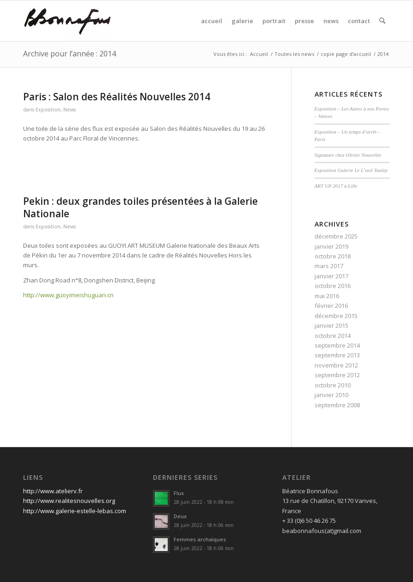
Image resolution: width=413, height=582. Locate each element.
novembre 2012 (336, 365)
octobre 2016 (333, 286)
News (69, 109)
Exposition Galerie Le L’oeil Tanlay (351, 170)
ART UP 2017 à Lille (336, 186)
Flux (179, 493)
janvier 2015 (331, 325)
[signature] (67, 20)
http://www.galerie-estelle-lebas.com (74, 511)
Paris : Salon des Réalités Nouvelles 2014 (116, 96)
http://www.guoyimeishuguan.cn (68, 295)
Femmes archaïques (200, 539)
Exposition (48, 109)
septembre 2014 (337, 345)
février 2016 (331, 305)
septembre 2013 (337, 355)
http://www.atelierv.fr (53, 491)
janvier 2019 (331, 246)
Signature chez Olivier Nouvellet (348, 155)
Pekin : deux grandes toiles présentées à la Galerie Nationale (140, 207)
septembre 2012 (337, 375)
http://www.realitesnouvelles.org (69, 500)
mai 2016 (327, 296)
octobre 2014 (333, 335)
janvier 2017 (331, 276)
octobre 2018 (333, 256)
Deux (180, 516)
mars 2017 (329, 266)
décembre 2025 (336, 236)
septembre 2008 (337, 405)
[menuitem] (211, 20)
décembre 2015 (336, 316)
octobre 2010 (333, 385)
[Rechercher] (382, 20)
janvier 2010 (331, 395)
